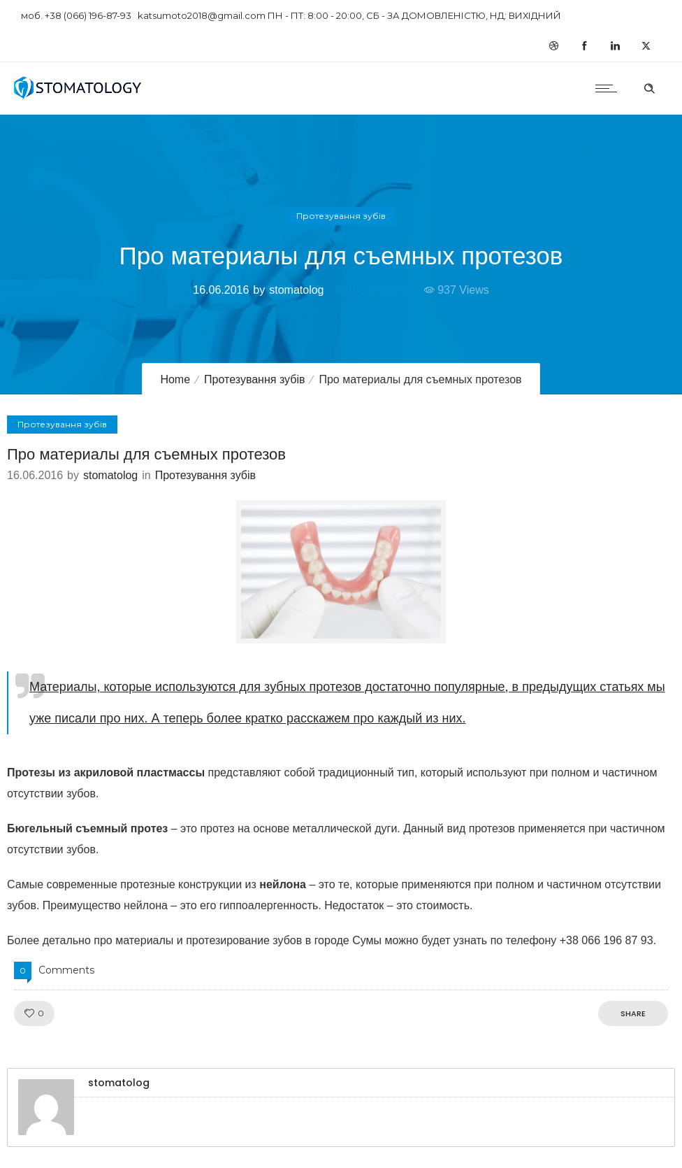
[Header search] (649, 86)
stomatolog (296, 290)
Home (175, 379)
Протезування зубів (254, 379)
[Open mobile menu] (609, 88)
